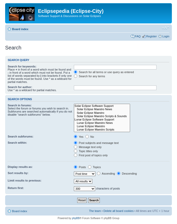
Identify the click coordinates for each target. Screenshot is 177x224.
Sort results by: (18, 173)
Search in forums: (20, 105)
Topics (94, 167)
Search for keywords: (22, 66)
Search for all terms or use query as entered (104, 72)
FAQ (138, 36)
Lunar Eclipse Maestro (102, 126)
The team (95, 210)
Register (151, 36)
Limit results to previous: (24, 180)
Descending (127, 173)
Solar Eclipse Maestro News (102, 109)
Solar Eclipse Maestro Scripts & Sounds (102, 116)
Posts (80, 167)
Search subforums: (20, 136)
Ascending (106, 173)
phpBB (76, 218)
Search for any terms (89, 76)
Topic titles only (86, 151)
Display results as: (20, 166)
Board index (20, 29)
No (89, 136)
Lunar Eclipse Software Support (102, 119)
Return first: (16, 187)
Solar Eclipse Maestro (102, 113)
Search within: (17, 142)
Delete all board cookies (118, 210)
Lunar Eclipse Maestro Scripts (102, 129)
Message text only (88, 147)
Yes (78, 136)
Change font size (165, 28)
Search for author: (20, 87)
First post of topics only (91, 155)
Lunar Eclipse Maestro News (102, 123)
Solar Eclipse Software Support (102, 106)
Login (165, 36)
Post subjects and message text (96, 142)
